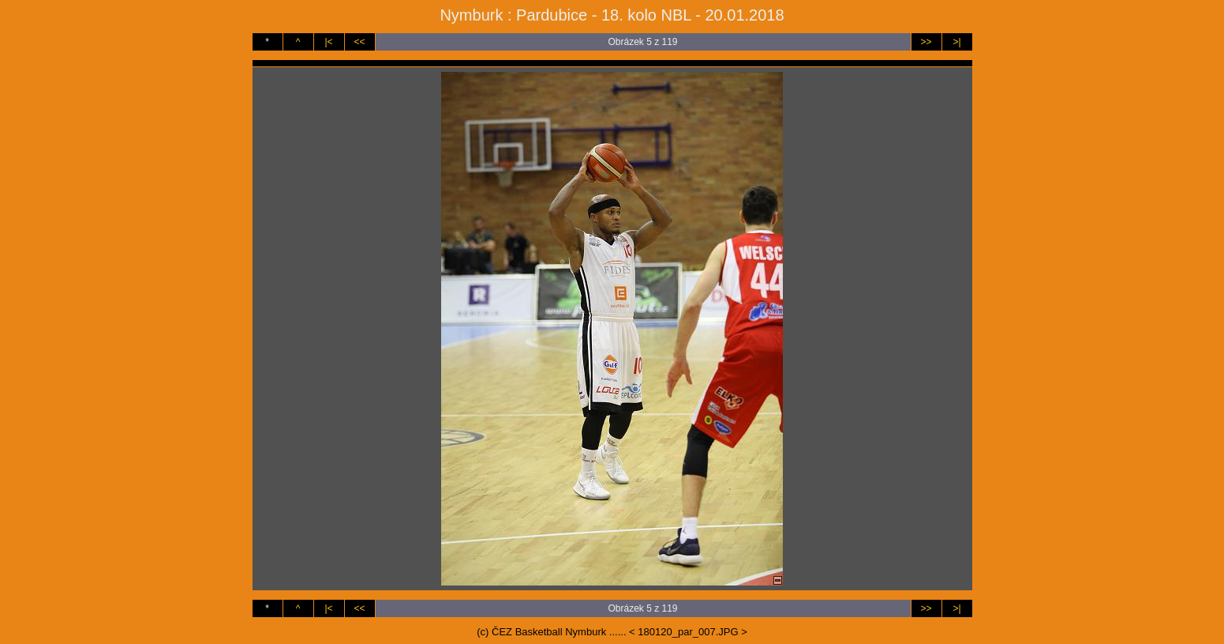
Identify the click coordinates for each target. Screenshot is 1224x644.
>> (925, 41)
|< (328, 41)
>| (956, 41)
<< (359, 41)
